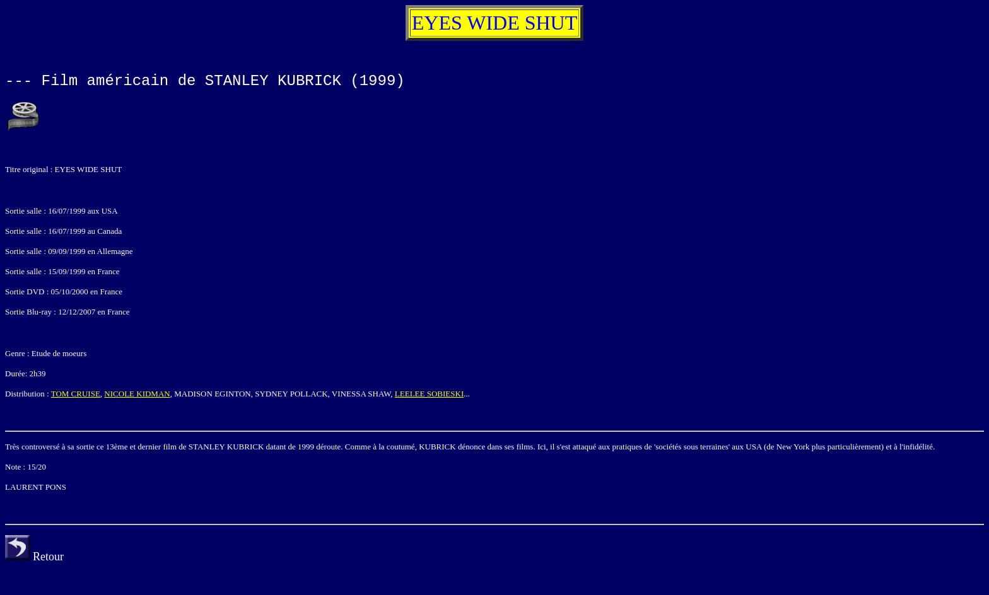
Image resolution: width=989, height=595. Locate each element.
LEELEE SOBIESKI (429, 393)
